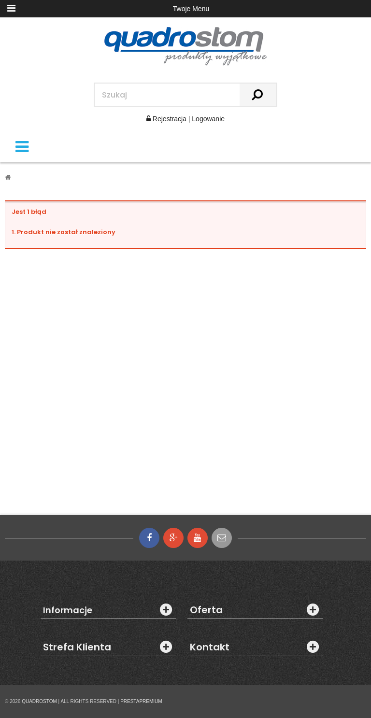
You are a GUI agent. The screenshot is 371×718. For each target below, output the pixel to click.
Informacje (67, 610)
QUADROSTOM (39, 701)
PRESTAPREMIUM (141, 701)
